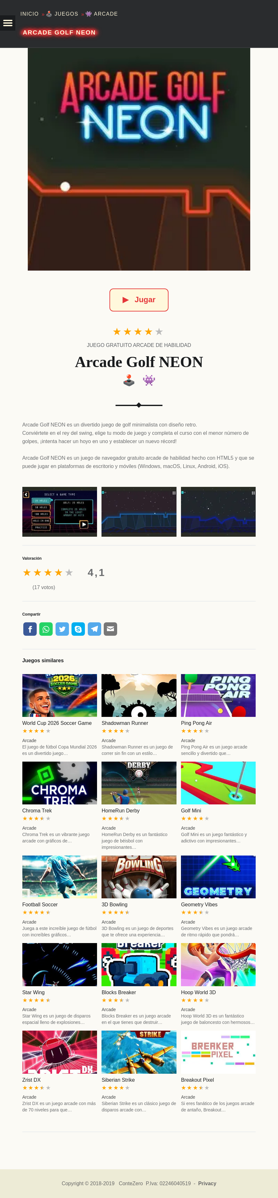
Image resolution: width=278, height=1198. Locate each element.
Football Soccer (40, 904)
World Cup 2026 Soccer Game (57, 723)
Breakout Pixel (197, 1080)
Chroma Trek (37, 810)
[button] (7, 23)
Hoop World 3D (198, 992)
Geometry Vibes (199, 904)
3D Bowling (114, 904)
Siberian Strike (118, 1080)
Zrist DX (31, 1080)
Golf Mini (191, 810)
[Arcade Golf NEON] (139, 159)
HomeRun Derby (120, 810)
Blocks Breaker (118, 992)
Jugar (139, 299)
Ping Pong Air (196, 723)
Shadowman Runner (124, 723)
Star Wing (33, 992)
